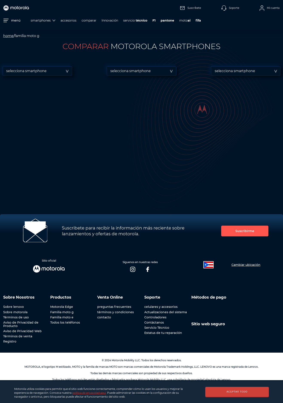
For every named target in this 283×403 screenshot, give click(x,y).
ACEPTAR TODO (237, 391)
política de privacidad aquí (89, 392)
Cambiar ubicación (245, 265)
